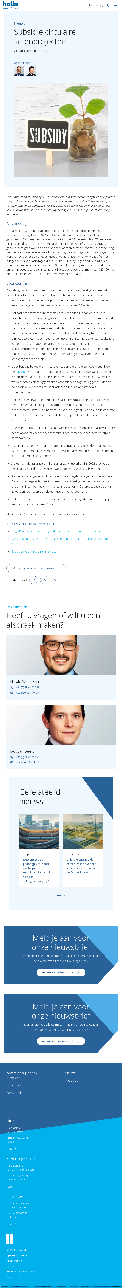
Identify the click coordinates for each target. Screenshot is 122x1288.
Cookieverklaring (14, 1266)
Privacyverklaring (14, 1260)
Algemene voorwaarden (17, 1255)
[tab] (59, 898)
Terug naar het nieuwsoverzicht (36, 568)
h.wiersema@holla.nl (25, 695)
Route (11, 1148)
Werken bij (13, 1092)
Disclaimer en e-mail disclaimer (20, 1271)
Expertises (13, 1085)
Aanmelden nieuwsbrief (61, 976)
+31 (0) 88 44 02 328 (24, 690)
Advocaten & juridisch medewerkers (21, 1075)
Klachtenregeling (13, 1277)
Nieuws (70, 1073)
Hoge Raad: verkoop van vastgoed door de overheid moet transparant (56, 531)
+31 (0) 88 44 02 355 (24, 760)
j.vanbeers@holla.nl (24, 765)
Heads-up (72, 1080)
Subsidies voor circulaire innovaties (33, 551)
